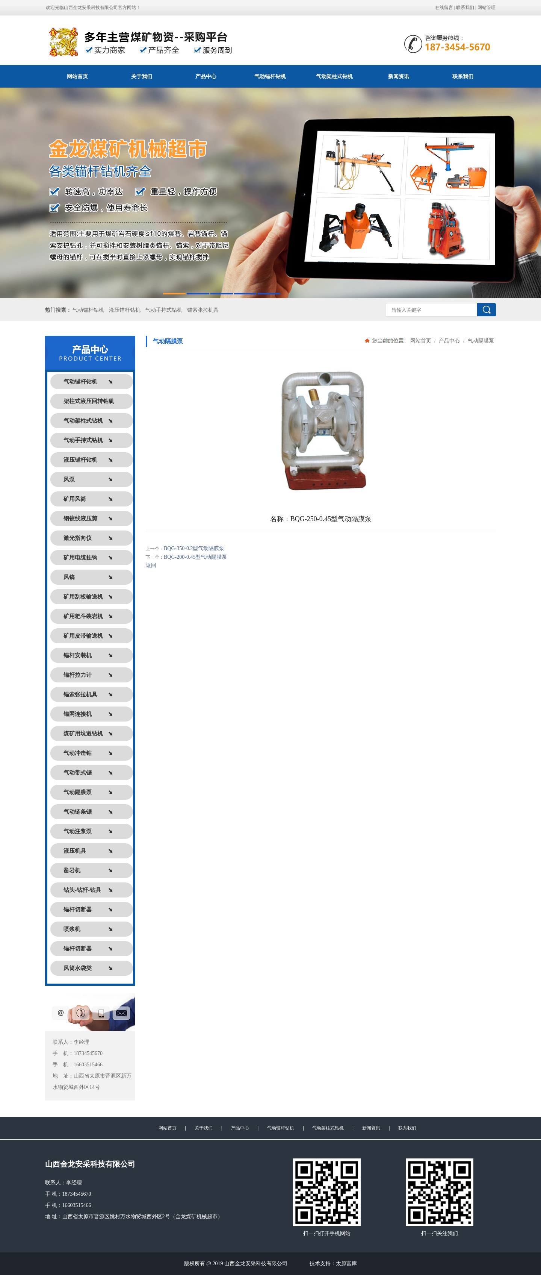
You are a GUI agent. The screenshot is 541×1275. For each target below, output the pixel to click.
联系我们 (465, 7)
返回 (151, 565)
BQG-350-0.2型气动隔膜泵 (194, 548)
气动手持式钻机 (163, 310)
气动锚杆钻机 (270, 76)
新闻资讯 (398, 76)
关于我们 (141, 76)
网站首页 (77, 76)
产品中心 (205, 76)
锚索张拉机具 (203, 310)
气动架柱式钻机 (334, 76)
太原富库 (346, 1263)
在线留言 (444, 7)
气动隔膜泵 (480, 341)
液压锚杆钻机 (125, 310)
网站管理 (487, 7)
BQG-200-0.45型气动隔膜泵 (195, 557)
